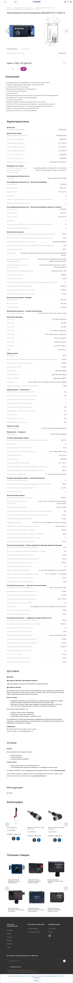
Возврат (9, 940)
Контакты (9, 944)
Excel (11, 793)
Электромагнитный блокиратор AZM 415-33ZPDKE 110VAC (14, 881)
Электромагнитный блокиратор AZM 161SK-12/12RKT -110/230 (54, 910)
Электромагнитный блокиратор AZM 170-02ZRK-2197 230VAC (16, 910)
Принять (36, 980)
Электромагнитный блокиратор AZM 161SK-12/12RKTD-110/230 (34, 881)
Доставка (9, 930)
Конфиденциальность (34, 932)
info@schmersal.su (32, 972)
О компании (52, 928)
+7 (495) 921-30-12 (15, 967)
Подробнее (36, 977)
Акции (8, 947)
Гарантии (9, 937)
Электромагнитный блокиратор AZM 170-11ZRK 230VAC (55, 881)
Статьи (50, 932)
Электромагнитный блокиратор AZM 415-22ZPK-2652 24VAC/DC (36, 910)
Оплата (9, 933)
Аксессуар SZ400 (12, 827)
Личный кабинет (33, 928)
